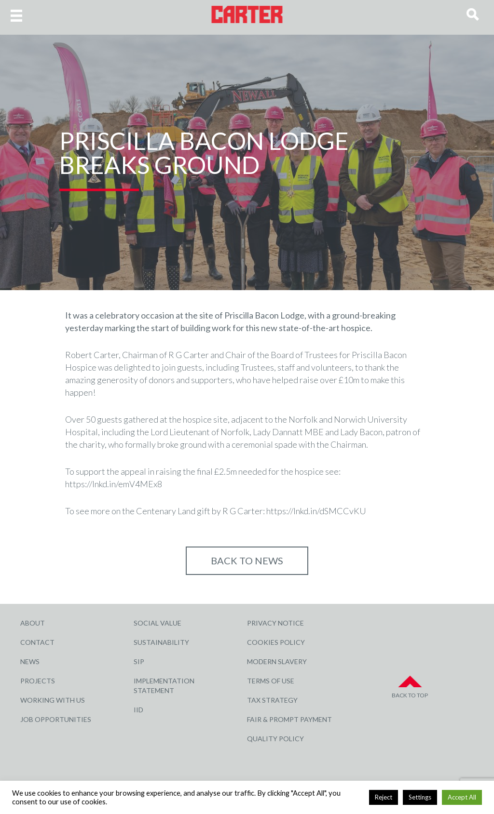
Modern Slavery (277, 661)
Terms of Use (270, 681)
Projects (37, 681)
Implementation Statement (164, 685)
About (32, 623)
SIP (139, 661)
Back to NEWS (247, 560)
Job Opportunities (55, 719)
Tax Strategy (272, 700)
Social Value (157, 623)
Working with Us (52, 700)
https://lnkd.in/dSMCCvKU (316, 511)
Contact (37, 642)
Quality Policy (275, 738)
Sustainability (161, 642)
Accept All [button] (462, 797)
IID (138, 710)
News (30, 661)
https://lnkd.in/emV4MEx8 (113, 484)
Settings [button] (420, 797)
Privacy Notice (275, 623)
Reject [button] (383, 797)
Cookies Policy (276, 642)
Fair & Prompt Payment (289, 719)
